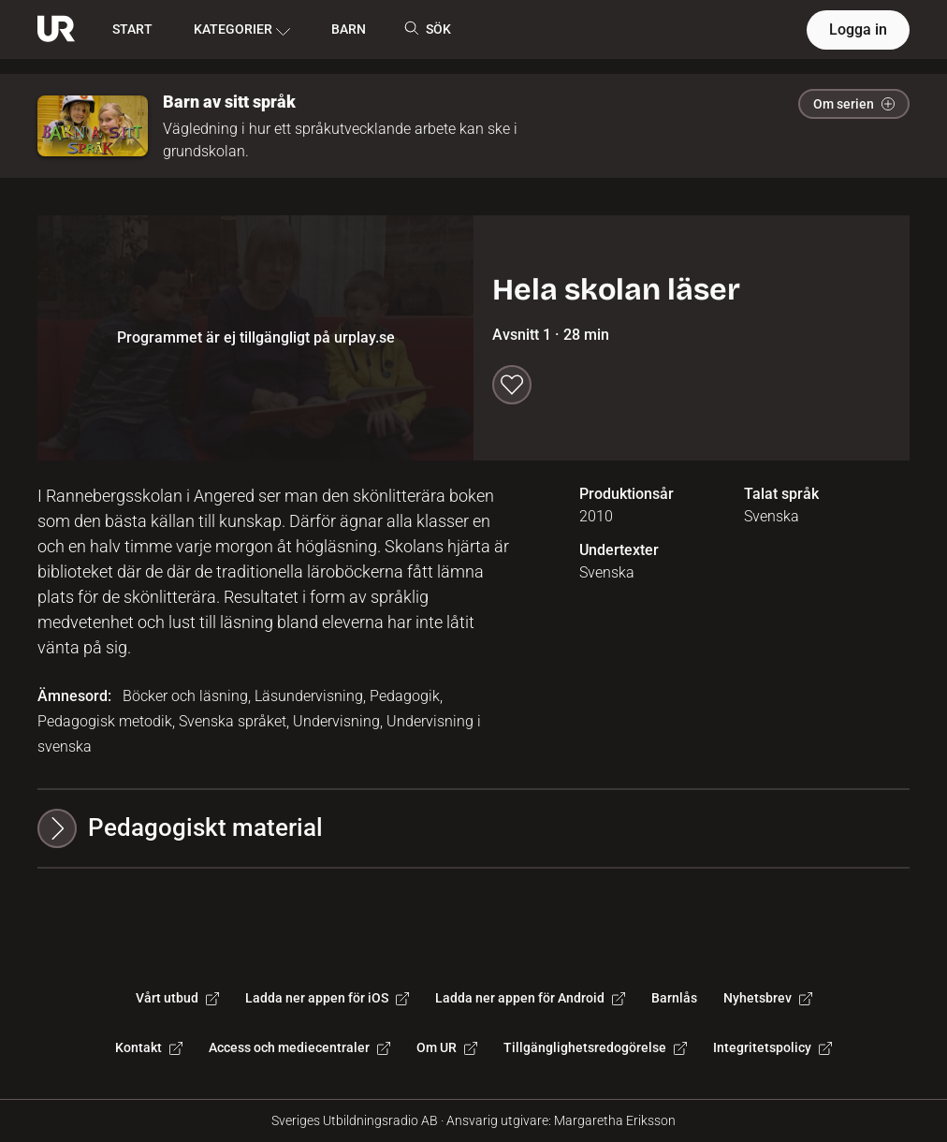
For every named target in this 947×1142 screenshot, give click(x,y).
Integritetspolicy (772, 1047)
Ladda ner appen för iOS (327, 997)
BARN (348, 29)
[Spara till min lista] (512, 384)
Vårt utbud (177, 997)
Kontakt (148, 1047)
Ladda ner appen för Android (530, 997)
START (132, 29)
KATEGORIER (242, 30)
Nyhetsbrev (767, 997)
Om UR (446, 1047)
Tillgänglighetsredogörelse (595, 1047)
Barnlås (674, 997)
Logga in (858, 29)
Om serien (854, 103)
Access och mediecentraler (299, 1047)
